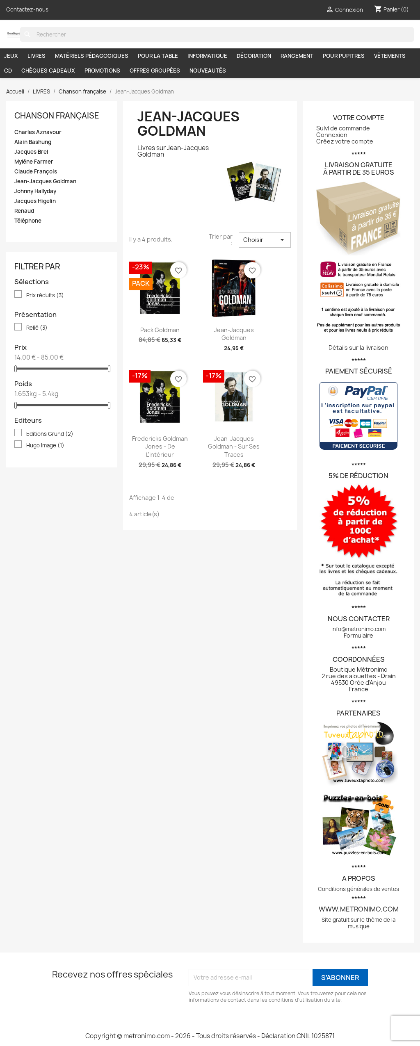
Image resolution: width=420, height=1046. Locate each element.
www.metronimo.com (359, 909)
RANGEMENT (297, 55)
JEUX (11, 55)
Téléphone (27, 220)
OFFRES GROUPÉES (155, 70)
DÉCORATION (254, 55)
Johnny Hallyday (35, 191)
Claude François (35, 171)
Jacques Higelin (35, 201)
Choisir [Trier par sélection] (264, 240)
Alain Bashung (32, 142)
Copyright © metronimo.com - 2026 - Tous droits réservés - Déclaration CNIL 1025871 (210, 1036)
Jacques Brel (31, 151)
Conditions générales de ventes (358, 889)
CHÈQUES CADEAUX (48, 70)
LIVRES (36, 55)
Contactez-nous (27, 9)
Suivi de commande (343, 128)
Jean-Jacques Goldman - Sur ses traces (234, 447)
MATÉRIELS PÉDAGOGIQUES (91, 55)
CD (8, 70)
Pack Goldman (160, 330)
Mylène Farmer (33, 161)
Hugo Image (45, 445)
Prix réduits (45, 295)
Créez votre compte (344, 141)
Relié (37, 327)
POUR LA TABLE (158, 55)
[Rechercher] (217, 34)
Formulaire (358, 635)
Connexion (331, 135)
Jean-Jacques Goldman (45, 181)
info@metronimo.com (358, 629)
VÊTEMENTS (390, 55)
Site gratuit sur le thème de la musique (358, 923)
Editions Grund (49, 434)
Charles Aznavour (38, 132)
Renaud (24, 210)
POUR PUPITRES (344, 55)
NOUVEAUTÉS (207, 70)
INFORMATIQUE (207, 55)
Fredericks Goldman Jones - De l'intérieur (160, 447)
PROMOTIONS (102, 70)
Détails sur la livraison (358, 347)
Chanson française (56, 115)
